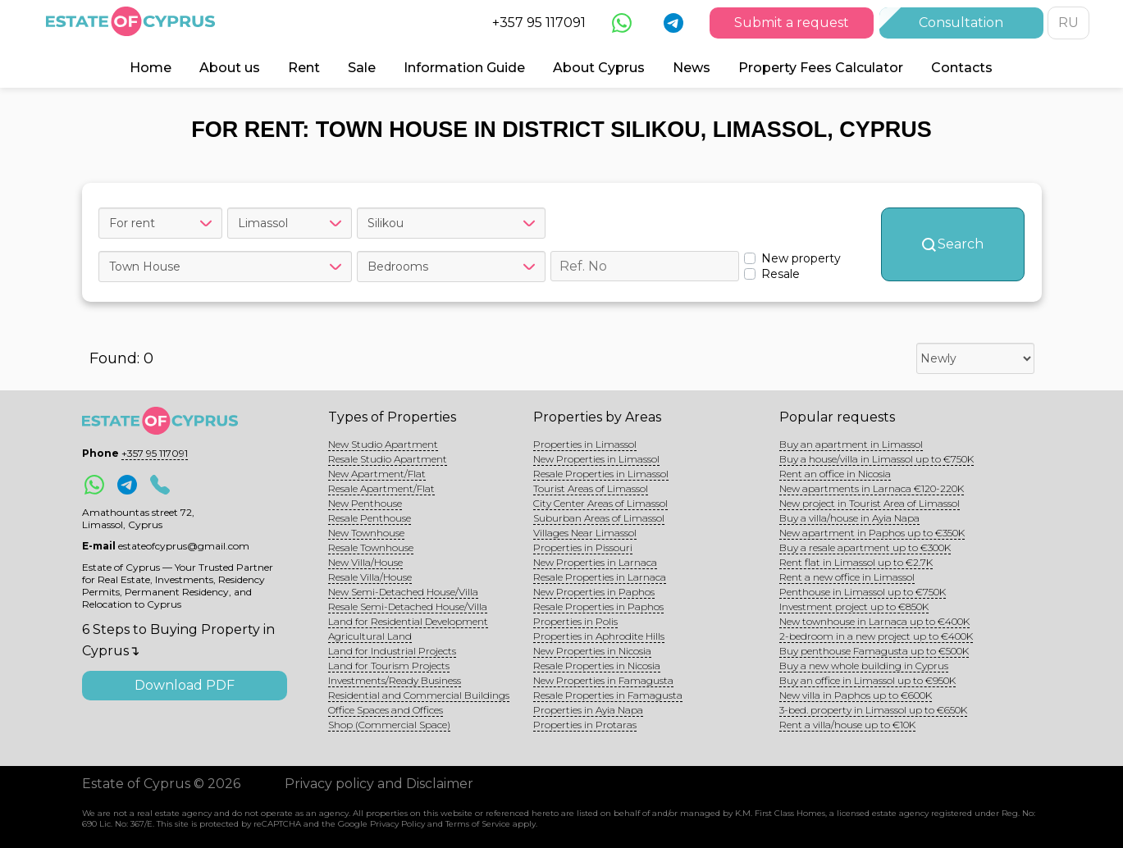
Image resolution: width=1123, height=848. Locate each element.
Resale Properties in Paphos (598, 606)
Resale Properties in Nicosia (596, 665)
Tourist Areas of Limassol (590, 488)
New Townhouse (366, 533)
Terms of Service (477, 823)
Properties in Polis (575, 621)
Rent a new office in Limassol (847, 577)
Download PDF (185, 685)
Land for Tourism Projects (389, 665)
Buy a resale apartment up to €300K (865, 547)
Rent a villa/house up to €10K (847, 724)
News (691, 67)
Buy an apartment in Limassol (851, 444)
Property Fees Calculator (820, 67)
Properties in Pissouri (582, 547)
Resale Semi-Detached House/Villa (407, 606)
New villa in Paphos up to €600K (855, 695)
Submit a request (791, 22)
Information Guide (464, 67)
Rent (304, 67)
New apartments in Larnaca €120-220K (871, 488)
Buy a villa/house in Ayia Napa (849, 518)
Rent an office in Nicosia (835, 473)
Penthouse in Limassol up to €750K (862, 592)
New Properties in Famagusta (603, 680)
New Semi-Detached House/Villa (403, 592)
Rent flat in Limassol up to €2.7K (856, 562)
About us (229, 67)
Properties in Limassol (585, 444)
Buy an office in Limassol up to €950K (867, 680)
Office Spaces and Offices (385, 710)
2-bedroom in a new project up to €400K (876, 636)
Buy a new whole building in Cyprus (863, 665)
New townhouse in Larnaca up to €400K (874, 621)
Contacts (962, 67)
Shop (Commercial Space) (389, 724)
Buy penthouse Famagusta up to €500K (874, 651)
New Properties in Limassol (596, 459)
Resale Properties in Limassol (601, 473)
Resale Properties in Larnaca (599, 577)
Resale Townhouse (370, 547)
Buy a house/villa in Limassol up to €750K (876, 459)
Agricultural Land (370, 636)
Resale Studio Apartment (387, 459)
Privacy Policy (397, 823)
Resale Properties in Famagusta (607, 695)
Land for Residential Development (408, 621)
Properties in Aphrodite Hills (598, 636)
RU (1068, 22)
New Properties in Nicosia (592, 651)
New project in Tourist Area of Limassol (869, 503)
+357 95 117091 (539, 22)
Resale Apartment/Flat (381, 488)
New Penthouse (365, 503)
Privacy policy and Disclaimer (379, 783)
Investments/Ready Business (394, 680)
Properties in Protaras (585, 724)
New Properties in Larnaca (595, 562)
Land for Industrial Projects (392, 651)
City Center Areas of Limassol (600, 503)
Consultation (961, 22)
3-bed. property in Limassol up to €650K (873, 710)
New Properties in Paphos (594, 592)
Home (150, 67)
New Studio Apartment (383, 444)
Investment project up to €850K (854, 606)
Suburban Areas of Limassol (598, 518)
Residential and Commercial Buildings (418, 695)
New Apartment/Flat (377, 473)
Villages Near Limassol (585, 533)
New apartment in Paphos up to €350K (872, 533)
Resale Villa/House (370, 577)
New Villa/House (365, 562)
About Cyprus (599, 67)
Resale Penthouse (369, 518)
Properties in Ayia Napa (588, 710)
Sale (362, 67)
